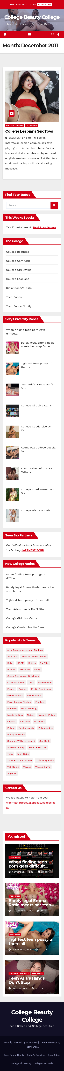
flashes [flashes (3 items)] (39, 702)
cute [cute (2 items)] (31, 682)
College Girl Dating (18, 269)
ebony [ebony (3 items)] (11, 689)
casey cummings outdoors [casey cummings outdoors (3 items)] (23, 676)
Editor (40, 138)
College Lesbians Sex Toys (29, 131)
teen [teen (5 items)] (10, 754)
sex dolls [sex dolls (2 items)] (44, 741)
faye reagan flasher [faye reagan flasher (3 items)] (19, 702)
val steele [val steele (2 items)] (13, 767)
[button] (52, 34)
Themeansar (31, 1047)
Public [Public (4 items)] (11, 728)
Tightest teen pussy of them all (27, 600)
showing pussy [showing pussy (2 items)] (16, 747)
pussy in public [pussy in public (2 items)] (16, 734)
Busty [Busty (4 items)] (37, 669)
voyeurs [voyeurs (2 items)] (11, 773)
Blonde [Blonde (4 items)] (11, 669)
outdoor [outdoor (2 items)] (25, 721)
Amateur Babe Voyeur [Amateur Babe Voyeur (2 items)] (34, 656)
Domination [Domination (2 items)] (45, 682)
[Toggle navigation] (29, 34)
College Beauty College (32, 17)
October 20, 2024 (23, 911)
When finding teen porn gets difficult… (28, 864)
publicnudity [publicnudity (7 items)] (45, 728)
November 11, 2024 (23, 872)
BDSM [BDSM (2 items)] (20, 663)
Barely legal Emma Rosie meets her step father (30, 905)
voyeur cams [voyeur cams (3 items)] (42, 767)
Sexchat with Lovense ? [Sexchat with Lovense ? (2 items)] (21, 741)
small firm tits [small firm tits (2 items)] (37, 747)
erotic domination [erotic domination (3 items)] (41, 689)
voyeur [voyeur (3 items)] (27, 767)
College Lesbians (14, 125)
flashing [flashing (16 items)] (12, 708)
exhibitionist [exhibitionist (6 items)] (34, 695)
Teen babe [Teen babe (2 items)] (23, 754)
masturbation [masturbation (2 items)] (15, 715)
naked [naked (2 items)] (30, 715)
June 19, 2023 (20, 988)
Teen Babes (31, 125)
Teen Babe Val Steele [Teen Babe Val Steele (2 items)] (19, 760)
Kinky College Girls (19, 288)
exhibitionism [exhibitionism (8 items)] (15, 695)
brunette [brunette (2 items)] (25, 669)
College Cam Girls (18, 260)
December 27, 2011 (20, 138)
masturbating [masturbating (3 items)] (29, 708)
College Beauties (17, 251)
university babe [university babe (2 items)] (45, 760)
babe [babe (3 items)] (10, 663)
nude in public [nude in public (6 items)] (46, 715)
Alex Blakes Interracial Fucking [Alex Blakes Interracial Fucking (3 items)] (25, 650)
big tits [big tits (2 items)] (44, 663)
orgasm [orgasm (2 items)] (11, 721)
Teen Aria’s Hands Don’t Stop (26, 609)
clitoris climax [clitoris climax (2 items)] (15, 682)
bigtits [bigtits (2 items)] (32, 663)
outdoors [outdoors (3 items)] (39, 721)
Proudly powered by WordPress (21, 1042)
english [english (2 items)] (23, 689)
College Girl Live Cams (21, 618)
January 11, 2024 (22, 949)
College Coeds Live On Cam (25, 627)
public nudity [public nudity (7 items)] (26, 728)
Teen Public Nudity (19, 306)
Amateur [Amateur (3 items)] (12, 656)
